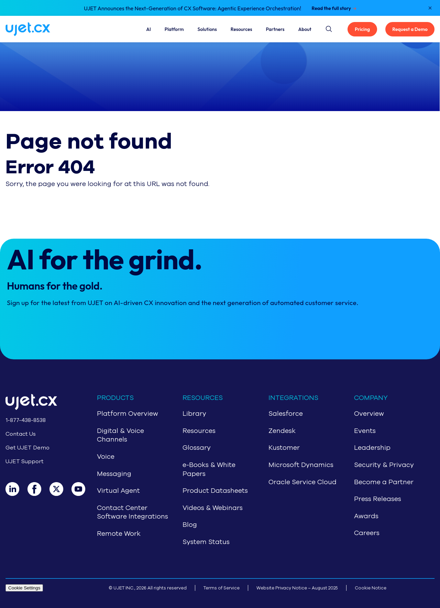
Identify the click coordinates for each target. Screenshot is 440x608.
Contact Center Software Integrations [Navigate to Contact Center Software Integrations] (132, 512)
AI (148, 29)
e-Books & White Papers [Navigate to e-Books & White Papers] (209, 469)
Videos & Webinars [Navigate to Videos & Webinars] (213, 507)
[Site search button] (328, 28)
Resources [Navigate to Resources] (199, 430)
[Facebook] (39, 489)
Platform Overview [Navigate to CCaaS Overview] (127, 413)
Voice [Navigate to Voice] (105, 456)
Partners (275, 29)
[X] (61, 489)
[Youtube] (83, 489)
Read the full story (331, 8)
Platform (174, 29)
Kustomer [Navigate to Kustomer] (284, 447)
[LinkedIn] (17, 489)
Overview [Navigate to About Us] (369, 413)
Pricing (362, 29)
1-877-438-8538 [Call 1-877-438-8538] (26, 420)
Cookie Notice (370, 588)
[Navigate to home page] (36, 29)
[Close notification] (430, 8)
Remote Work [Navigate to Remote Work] (119, 533)
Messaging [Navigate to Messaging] (114, 473)
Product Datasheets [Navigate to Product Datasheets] (215, 490)
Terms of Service (222, 588)
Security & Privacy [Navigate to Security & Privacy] (384, 464)
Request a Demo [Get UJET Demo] (410, 29)
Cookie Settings (24, 587)
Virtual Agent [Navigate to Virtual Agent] (118, 490)
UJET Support (25, 461)
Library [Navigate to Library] (194, 413)
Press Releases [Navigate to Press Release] (377, 499)
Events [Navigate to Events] (365, 430)
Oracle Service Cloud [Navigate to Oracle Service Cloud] (302, 482)
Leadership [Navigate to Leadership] (372, 447)
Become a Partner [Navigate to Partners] (384, 482)
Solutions (207, 29)
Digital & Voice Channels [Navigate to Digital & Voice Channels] (120, 435)
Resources (241, 29)
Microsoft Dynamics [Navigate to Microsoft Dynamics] (300, 464)
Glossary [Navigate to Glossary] (197, 447)
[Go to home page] (40, 403)
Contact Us (21, 434)
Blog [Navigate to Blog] (190, 524)
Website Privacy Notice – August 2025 (297, 588)
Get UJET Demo (28, 448)
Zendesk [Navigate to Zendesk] (282, 430)
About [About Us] (304, 29)
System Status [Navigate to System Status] (206, 542)
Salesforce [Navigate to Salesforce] (285, 413)
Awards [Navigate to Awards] (366, 516)
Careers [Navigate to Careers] (367, 533)
